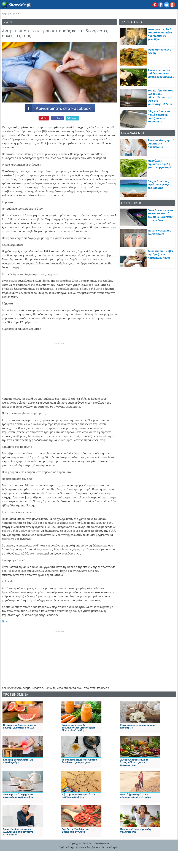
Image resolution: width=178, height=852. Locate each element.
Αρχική (5, 13)
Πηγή (5, 621)
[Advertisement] (59, 367)
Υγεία (14, 13)
